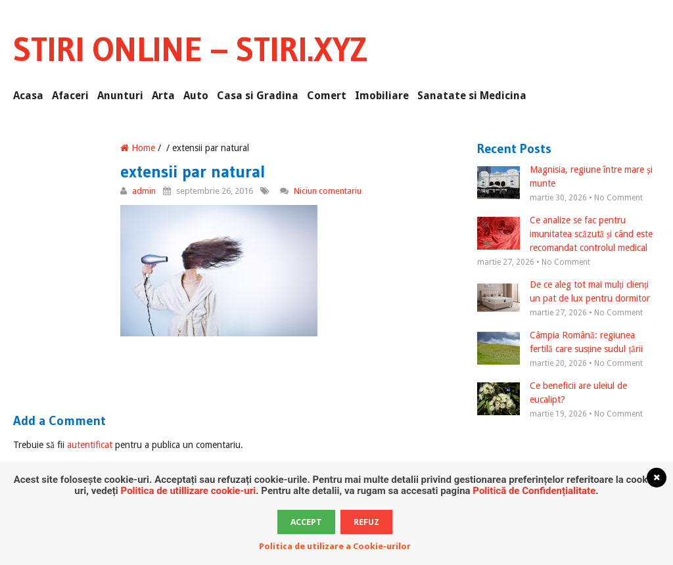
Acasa (28, 95)
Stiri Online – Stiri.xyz (190, 49)
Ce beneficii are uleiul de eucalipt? (552, 393)
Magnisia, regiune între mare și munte (564, 177)
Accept (306, 522)
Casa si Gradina (257, 95)
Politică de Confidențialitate (534, 491)
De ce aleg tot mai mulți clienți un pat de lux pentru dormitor (563, 292)
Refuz (366, 522)
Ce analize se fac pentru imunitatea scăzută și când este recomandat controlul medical (565, 234)
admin (144, 191)
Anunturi (120, 95)
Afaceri (70, 95)
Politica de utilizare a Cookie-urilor (335, 546)
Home (137, 148)
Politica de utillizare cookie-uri (188, 491)
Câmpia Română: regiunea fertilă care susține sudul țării (559, 343)
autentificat (89, 445)
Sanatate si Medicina (471, 95)
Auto (195, 95)
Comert (326, 95)
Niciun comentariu (327, 191)
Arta (163, 95)
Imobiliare (382, 95)
